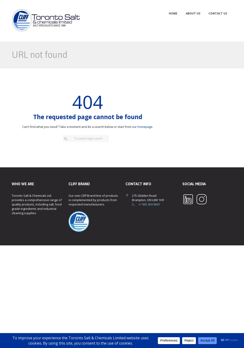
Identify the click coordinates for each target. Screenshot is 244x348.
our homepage (142, 127)
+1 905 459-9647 (149, 204)
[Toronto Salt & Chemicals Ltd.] (122, 291)
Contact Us (217, 13)
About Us (193, 13)
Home (173, 13)
